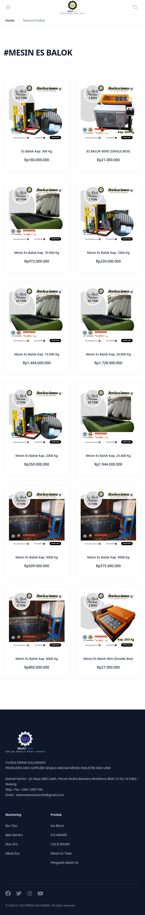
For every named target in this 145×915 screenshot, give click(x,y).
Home (9, 20)
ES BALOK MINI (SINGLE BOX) (108, 151)
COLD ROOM (60, 844)
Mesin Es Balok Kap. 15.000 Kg (36, 354)
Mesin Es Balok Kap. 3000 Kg (36, 557)
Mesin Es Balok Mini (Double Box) (108, 658)
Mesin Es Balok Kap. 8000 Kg (36, 658)
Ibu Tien (11, 826)
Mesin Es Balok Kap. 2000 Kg (36, 455)
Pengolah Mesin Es (64, 862)
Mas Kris (11, 844)
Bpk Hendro (14, 835)
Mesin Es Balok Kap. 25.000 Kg (108, 455)
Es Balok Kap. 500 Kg (36, 151)
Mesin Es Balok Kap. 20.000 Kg (108, 354)
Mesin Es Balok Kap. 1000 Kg (108, 252)
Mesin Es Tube (61, 853)
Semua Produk (34, 20)
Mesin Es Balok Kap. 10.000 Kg (36, 252)
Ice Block (57, 826)
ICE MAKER (59, 835)
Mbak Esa (12, 853)
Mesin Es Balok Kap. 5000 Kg (108, 557)
